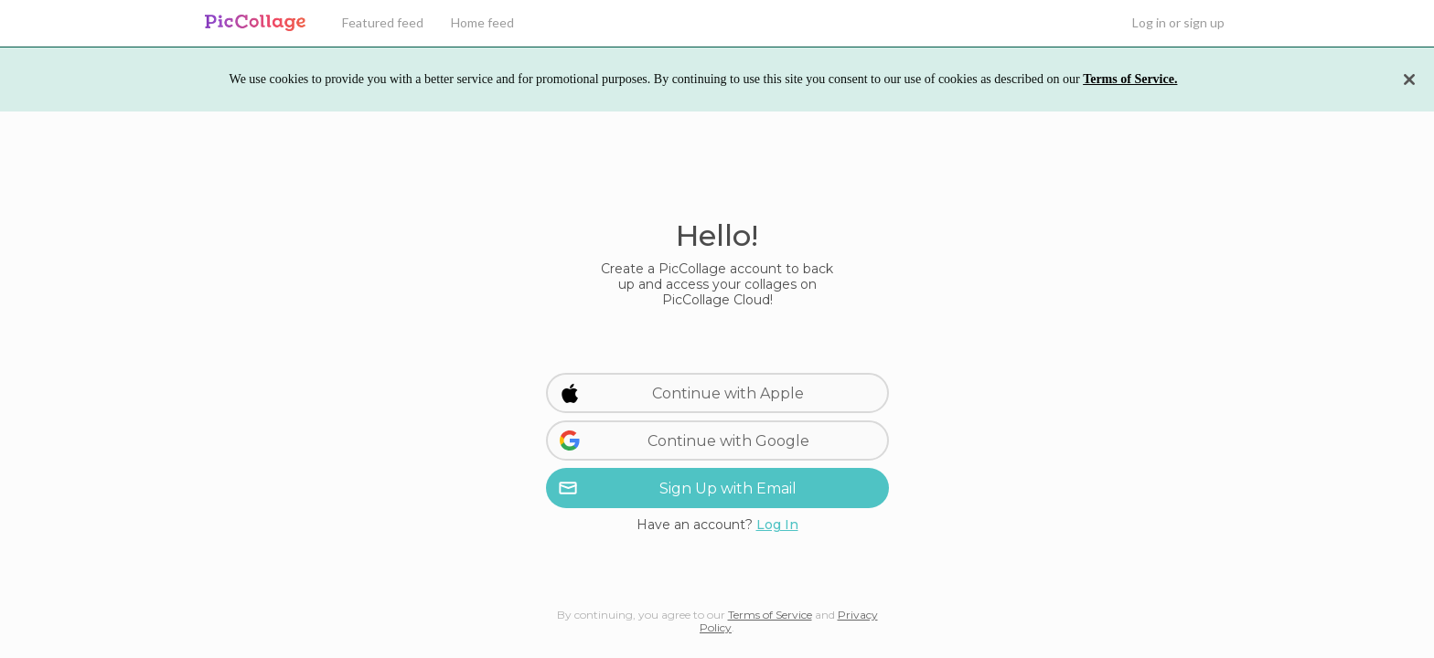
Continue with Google (684, 440)
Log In (777, 524)
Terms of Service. (1130, 79)
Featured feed (382, 22)
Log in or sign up (1178, 22)
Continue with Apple (682, 393)
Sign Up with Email (677, 488)
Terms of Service (770, 614)
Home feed (482, 22)
